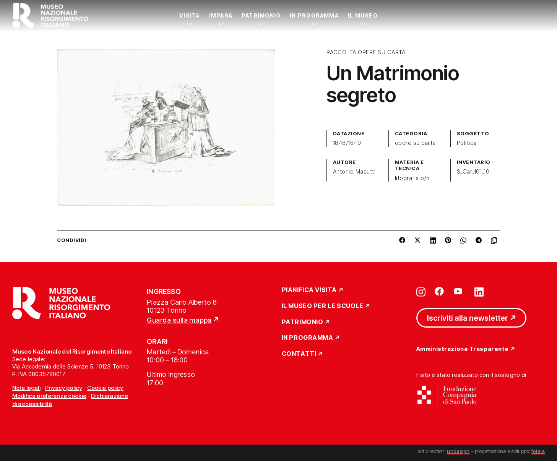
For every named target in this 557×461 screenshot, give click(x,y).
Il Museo (363, 15)
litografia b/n (412, 178)
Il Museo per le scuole (323, 306)
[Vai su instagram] (420, 291)
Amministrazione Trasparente (462, 349)
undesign (458, 451)
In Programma (314, 15)
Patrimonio (261, 15)
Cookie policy (105, 387)
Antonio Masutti (354, 171)
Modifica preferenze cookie (49, 395)
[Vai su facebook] (439, 291)
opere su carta (415, 143)
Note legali (26, 387)
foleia (538, 451)
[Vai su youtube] (459, 291)
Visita (189, 15)
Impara (220, 15)
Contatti (299, 354)
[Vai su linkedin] (479, 291)
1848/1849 (347, 143)
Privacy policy (63, 387)
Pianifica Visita (309, 290)
